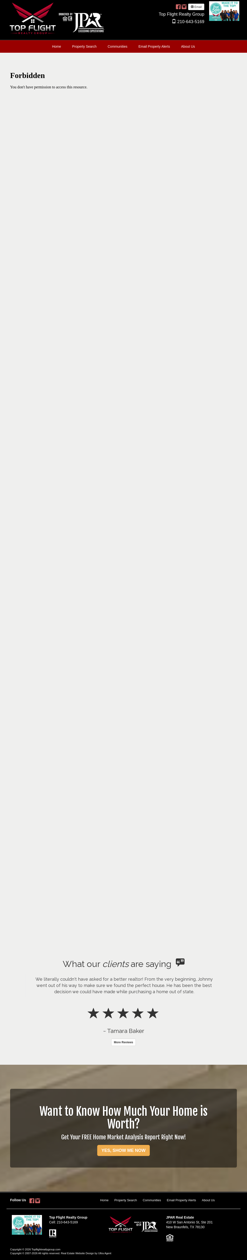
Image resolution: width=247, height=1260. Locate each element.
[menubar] (123, 46)
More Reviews (123, 1042)
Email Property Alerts (181, 1200)
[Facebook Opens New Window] (178, 6)
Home (104, 1200)
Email (196, 7)
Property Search (125, 1200)
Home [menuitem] (56, 46)
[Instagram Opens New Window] (184, 6)
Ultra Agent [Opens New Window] (104, 1253)
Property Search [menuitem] (84, 46)
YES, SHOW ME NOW (123, 1150)
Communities (152, 1200)
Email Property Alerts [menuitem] (154, 46)
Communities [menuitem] (117, 46)
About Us (208, 1200)
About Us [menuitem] (188, 46)
